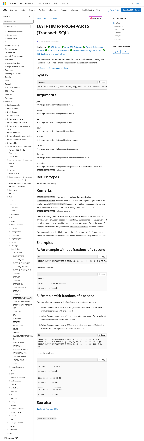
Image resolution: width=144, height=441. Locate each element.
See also (117, 39)
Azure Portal (114, 10)
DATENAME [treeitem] (17, 277)
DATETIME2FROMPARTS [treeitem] (22, 283)
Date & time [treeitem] (17, 238)
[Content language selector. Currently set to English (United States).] (14, 437)
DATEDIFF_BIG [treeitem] (18, 270)
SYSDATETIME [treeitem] (18, 331)
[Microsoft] (4, 3)
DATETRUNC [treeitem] (17, 297)
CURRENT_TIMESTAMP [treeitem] (21, 249)
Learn (39, 18)
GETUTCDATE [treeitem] (18, 311)
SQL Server (53, 18)
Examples (117, 36)
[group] (72, 87)
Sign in (138, 3)
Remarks (117, 32)
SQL (45, 18)
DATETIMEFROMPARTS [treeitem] (21, 287)
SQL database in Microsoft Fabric (51, 54)
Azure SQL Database (73, 47)
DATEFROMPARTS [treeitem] (19, 273)
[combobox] (18, 22)
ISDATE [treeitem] (15, 314)
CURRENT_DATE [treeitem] (19, 245)
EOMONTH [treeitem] (17, 304)
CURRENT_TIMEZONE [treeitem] (21, 252)
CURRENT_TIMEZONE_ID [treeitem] (22, 256)
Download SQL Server (131, 10)
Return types (119, 29)
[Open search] (132, 3)
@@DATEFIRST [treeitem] (18, 242)
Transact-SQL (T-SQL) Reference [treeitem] (17, 137)
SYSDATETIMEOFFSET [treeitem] (21, 335)
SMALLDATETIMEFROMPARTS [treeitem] (23, 323)
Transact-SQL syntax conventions (54, 68)
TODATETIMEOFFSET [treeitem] (20, 345)
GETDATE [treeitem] (16, 307)
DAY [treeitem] (14, 301)
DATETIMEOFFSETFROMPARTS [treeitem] (22, 292)
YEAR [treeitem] (15, 349)
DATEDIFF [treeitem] (16, 266)
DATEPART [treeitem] (16, 280)
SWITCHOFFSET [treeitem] (19, 328)
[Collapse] (30, 16)
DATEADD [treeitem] (16, 263)
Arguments (118, 26)
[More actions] (105, 18)
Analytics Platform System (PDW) (87, 50)
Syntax (117, 23)
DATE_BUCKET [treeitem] (18, 259)
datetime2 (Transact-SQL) (47, 409)
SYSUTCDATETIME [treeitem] (19, 338)
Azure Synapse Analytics (58, 50)
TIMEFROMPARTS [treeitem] (19, 342)
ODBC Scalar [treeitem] (15, 196)
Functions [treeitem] (14, 193)
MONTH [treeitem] (16, 318)
